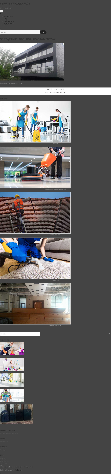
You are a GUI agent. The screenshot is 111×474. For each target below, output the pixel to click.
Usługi (6, 20)
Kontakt (6, 25)
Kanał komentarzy (4, 461)
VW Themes (18, 470)
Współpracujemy (9, 23)
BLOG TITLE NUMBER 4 (5, 372)
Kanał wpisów (3, 460)
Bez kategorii (3, 450)
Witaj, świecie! (15, 433)
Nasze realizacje (9, 21)
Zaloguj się (2, 458)
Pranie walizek (3, 425)
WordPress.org (3, 463)
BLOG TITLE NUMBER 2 (5, 403)
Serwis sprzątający (15, 3)
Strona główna (8, 16)
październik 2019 (4, 441)
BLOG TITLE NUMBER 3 (5, 388)
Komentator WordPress (5, 433)
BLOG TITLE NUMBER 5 (5, 356)
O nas (5, 18)
